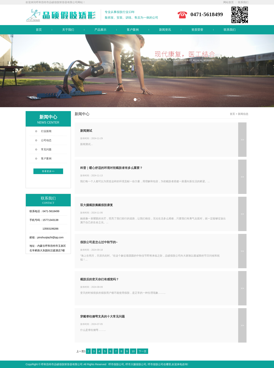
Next (269, 71)
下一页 (142, 351)
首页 (39, 29)
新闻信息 (243, 113)
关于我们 (68, 29)
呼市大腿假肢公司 (135, 364)
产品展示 (100, 29)
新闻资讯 (165, 29)
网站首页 (228, 2)
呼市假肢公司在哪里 (159, 364)
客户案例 (133, 29)
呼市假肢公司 (116, 364)
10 (133, 351)
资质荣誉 (197, 29)
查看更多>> (48, 171)
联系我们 (243, 2)
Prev (5, 71)
